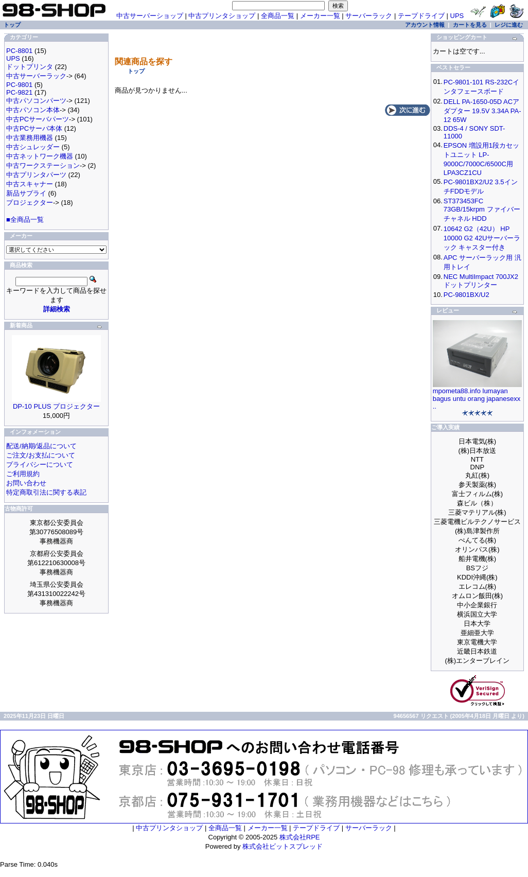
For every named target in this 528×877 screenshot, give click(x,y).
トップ (136, 71)
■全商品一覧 (25, 219)
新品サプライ (26, 193)
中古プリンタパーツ (36, 175)
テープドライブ (421, 16)
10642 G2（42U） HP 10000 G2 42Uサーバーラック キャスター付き (482, 238)
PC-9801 (19, 85)
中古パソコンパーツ (36, 100)
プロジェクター (29, 202)
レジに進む (509, 25)
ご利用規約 (23, 474)
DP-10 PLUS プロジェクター (56, 406)
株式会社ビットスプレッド (282, 846)
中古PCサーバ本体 (34, 128)
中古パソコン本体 (33, 110)
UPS (457, 16)
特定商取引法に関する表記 (46, 492)
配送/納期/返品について (41, 446)
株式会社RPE (299, 837)
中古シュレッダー (33, 147)
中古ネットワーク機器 (39, 156)
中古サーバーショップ (149, 16)
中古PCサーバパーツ (37, 119)
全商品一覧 (277, 16)
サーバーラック (368, 16)
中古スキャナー (29, 184)
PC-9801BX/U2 (466, 295)
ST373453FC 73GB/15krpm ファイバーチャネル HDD (482, 209)
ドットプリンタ (29, 67)
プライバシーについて (39, 464)
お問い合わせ (26, 483)
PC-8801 (19, 51)
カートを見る (470, 25)
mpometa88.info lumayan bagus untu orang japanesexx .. (477, 398)
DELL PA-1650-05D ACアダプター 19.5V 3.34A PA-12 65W (482, 111)
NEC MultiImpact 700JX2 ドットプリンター (481, 281)
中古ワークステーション (43, 165)
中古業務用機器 (29, 138)
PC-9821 (19, 92)
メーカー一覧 (320, 16)
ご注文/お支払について (40, 455)
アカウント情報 (425, 25)
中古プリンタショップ (221, 16)
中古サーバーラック (36, 76)
